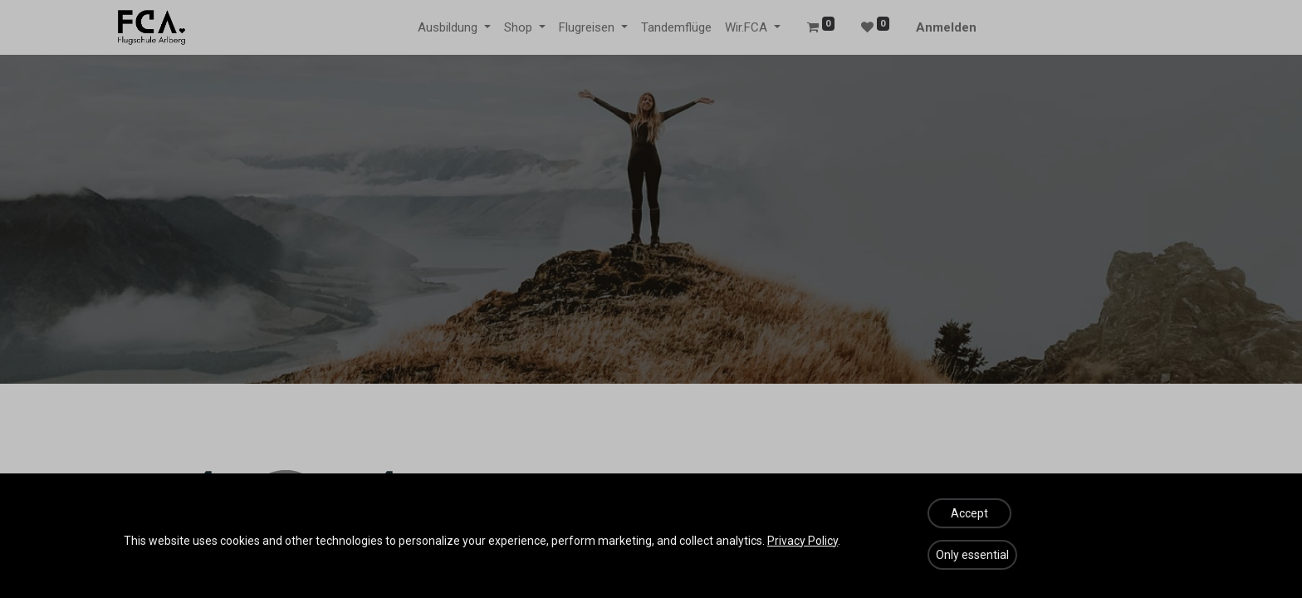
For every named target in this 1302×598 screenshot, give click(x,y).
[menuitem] (676, 28)
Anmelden (946, 27)
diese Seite (588, 558)
